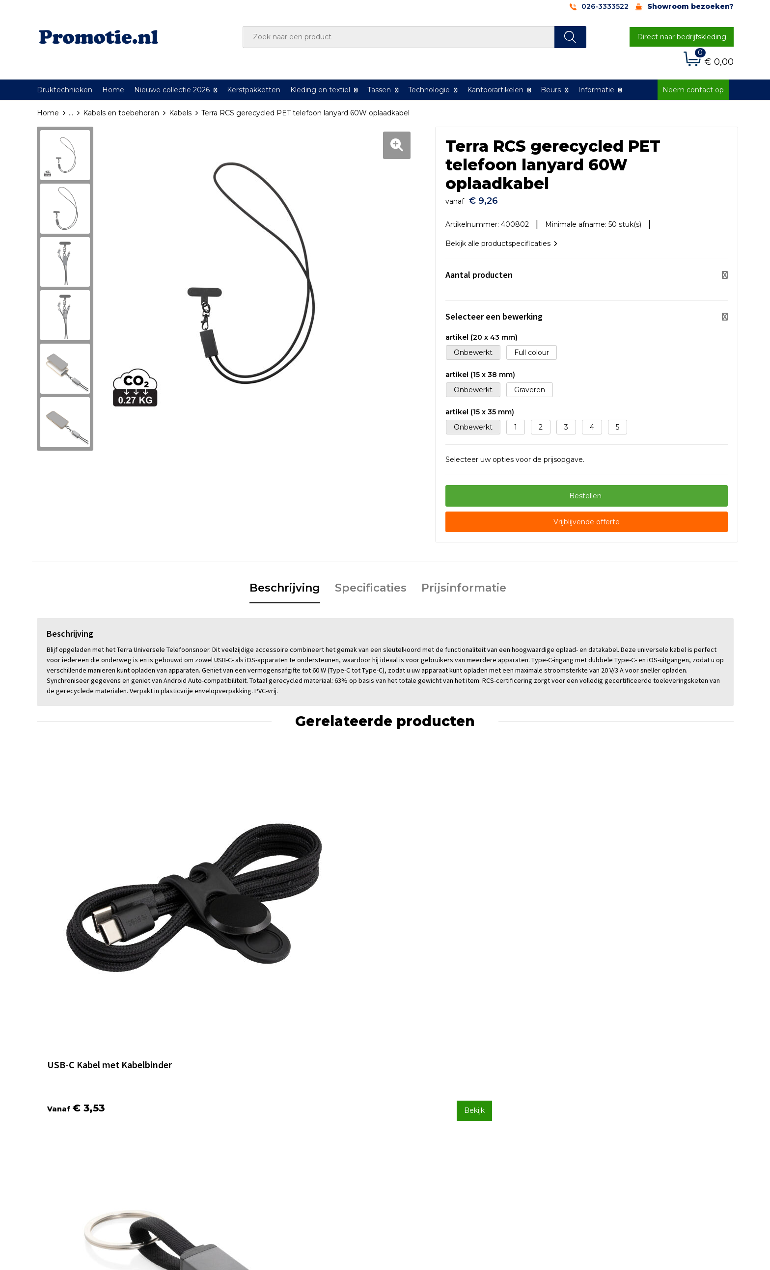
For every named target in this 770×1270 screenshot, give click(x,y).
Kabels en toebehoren (121, 112)
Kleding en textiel (320, 89)
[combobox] (399, 37)
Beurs (551, 89)
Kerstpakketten (253, 89)
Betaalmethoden (426, 1071)
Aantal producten (479, 269)
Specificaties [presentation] (371, 583)
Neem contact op (693, 89)
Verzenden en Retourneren (444, 1084)
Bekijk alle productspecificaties (501, 238)
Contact (411, 1058)
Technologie (429, 89)
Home (113, 89)
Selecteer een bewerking (494, 311)
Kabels (180, 112)
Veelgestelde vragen (259, 1071)
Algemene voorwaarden (611, 1058)
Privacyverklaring (599, 1084)
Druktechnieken (64, 89)
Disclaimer (588, 1097)
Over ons (239, 1058)
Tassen (379, 89)
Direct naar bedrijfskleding (681, 36)
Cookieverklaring (598, 1071)
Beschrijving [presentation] (284, 583)
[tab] (284, 583)
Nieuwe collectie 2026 (172, 89)
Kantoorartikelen (495, 89)
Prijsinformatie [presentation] (463, 583)
